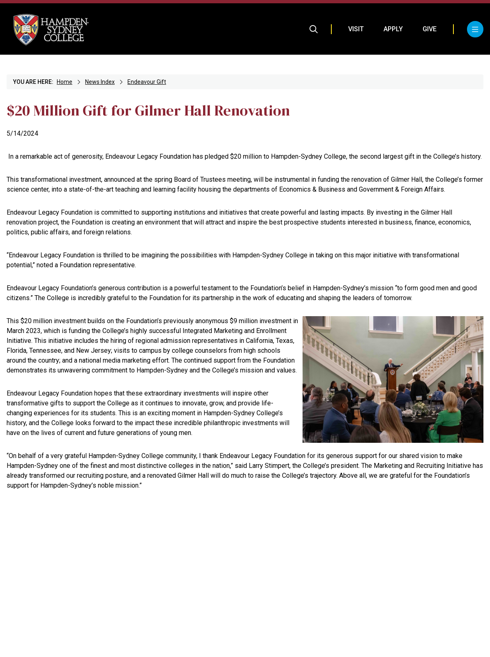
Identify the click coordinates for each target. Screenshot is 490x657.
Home (64, 82)
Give (430, 29)
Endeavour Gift (146, 82)
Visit (356, 29)
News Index (100, 82)
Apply (393, 29)
